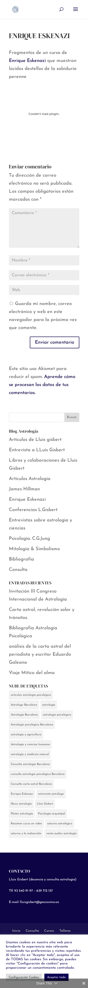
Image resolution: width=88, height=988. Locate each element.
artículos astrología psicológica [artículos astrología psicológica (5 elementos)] (31, 695)
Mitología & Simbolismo (34, 549)
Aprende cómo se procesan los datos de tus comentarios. (42, 384)
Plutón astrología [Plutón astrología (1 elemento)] (22, 813)
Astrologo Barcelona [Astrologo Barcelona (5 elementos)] (24, 704)
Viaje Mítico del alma (32, 673)
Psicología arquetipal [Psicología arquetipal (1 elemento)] (51, 813)
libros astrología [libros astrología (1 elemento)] (21, 803)
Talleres (65, 931)
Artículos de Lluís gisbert (35, 439)
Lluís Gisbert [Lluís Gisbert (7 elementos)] (45, 803)
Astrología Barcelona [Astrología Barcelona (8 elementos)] (24, 714)
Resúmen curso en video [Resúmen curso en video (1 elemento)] (26, 823)
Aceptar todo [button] (56, 977)
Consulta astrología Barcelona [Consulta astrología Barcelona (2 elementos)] (30, 764)
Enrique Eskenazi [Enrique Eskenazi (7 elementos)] (22, 794)
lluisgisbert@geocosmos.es (39, 902)
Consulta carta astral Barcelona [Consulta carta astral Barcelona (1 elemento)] (31, 784)
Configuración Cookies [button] (24, 977)
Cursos (49, 931)
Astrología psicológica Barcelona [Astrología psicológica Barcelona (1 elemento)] (32, 724)
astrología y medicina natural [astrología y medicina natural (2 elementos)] (30, 754)
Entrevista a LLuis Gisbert (37, 450)
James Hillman (24, 489)
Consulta (18, 569)
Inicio (16, 931)
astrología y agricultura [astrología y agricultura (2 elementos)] (26, 734)
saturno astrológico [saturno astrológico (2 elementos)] (59, 823)
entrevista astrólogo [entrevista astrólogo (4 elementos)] (51, 794)
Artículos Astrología (29, 478)
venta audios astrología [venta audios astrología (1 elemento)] (61, 833)
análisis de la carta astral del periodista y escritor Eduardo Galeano (40, 654)
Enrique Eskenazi (27, 60)
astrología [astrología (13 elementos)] (48, 704)
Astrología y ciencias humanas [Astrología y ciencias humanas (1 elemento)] (30, 744)
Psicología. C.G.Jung (29, 538)
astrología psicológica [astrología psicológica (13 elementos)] (57, 714)
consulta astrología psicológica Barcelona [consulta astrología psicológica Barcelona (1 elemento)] (38, 774)
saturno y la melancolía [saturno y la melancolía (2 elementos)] (26, 833)
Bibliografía (21, 559)
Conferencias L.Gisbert (33, 510)
